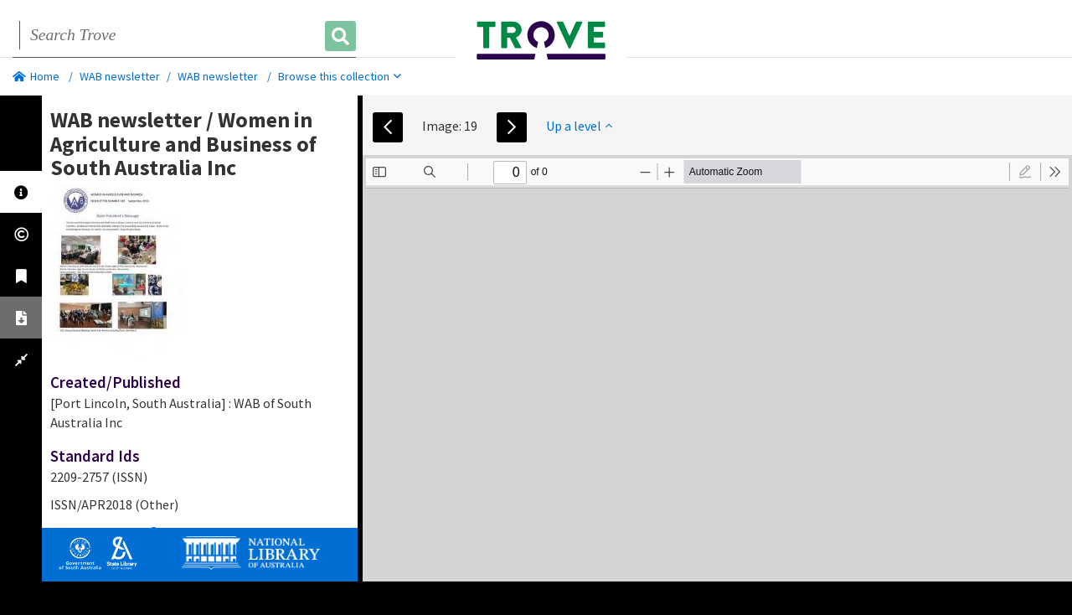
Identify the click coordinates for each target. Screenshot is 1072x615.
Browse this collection (339, 76)
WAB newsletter (120, 76)
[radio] (1025, 171)
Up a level (579, 125)
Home (36, 76)
